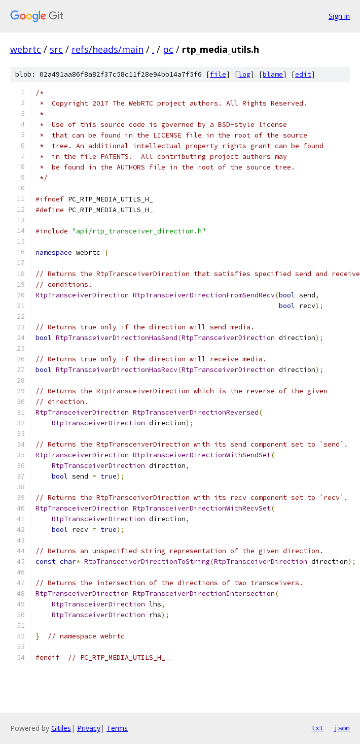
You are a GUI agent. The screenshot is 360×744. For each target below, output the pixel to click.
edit (303, 74)
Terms (117, 728)
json (342, 727)
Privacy (88, 728)
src (56, 49)
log (244, 74)
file (218, 74)
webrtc (25, 49)
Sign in (339, 16)
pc (168, 49)
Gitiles (61, 728)
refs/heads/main (107, 49)
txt (317, 727)
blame (273, 74)
